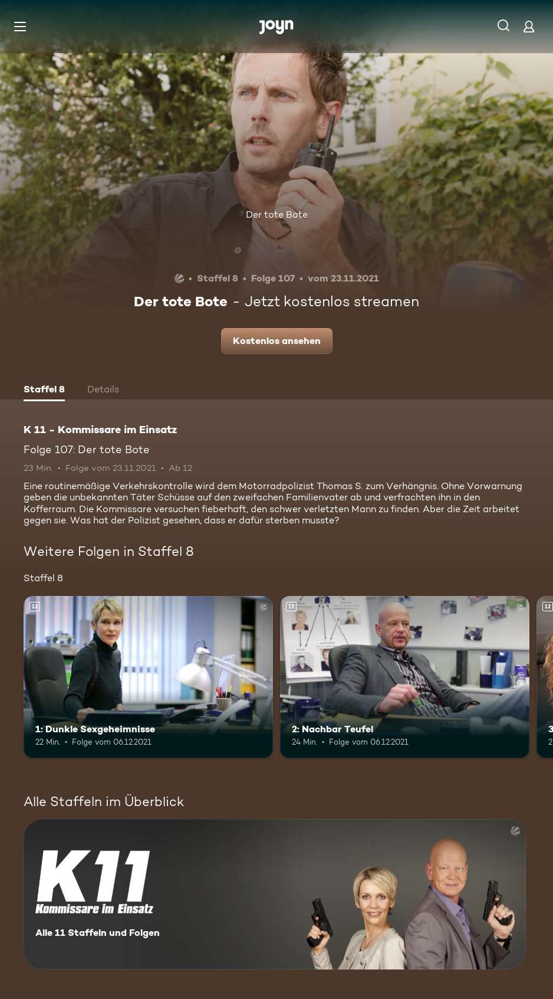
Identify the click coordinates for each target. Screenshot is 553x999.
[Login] (529, 26)
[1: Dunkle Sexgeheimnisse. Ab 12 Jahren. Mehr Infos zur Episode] (148, 677)
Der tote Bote (277, 214)
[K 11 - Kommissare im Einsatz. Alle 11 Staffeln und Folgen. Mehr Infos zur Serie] (275, 894)
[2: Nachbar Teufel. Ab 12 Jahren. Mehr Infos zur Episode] (404, 677)
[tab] (44, 390)
